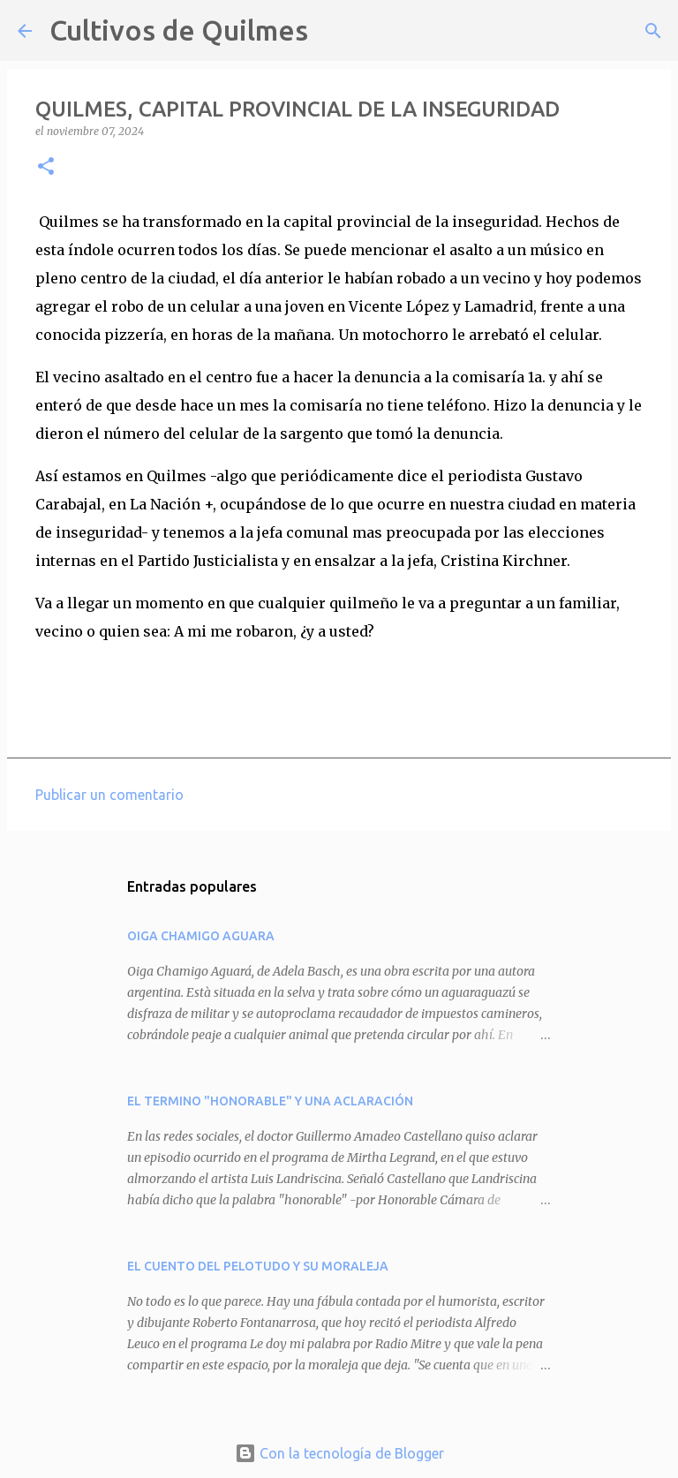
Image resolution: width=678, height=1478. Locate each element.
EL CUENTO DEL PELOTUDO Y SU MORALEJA (257, 1266)
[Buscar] (332, 31)
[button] (45, 167)
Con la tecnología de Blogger (339, 1453)
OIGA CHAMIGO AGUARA (201, 936)
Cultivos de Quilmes (178, 30)
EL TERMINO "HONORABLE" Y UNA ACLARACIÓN (270, 1101)
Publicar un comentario (109, 795)
